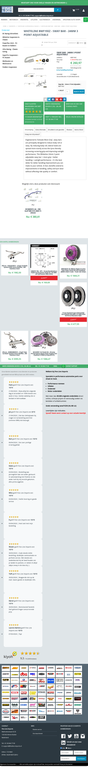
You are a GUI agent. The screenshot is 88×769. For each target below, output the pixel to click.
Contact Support (69, 366)
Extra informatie (41, 130)
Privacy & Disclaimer (66, 764)
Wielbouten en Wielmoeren (7, 62)
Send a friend (78, 130)
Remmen (4, 20)
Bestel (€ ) (79, 92)
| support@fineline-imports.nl (43, 16)
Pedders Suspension (9, 67)
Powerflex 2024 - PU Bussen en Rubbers (9, 44)
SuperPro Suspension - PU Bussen (10, 56)
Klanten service (37, 729)
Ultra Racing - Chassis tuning (10, 50)
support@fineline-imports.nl (12, 746)
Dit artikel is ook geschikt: (56, 130)
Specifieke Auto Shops (71, 20)
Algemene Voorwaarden (8, 764)
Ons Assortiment (38, 733)
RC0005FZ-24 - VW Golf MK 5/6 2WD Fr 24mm (33, 211)
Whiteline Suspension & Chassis (10, 38)
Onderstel (24, 20)
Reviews (69, 130)
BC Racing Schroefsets (10, 34)
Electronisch (45, 20)
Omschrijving (29, 130)
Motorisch (13, 20)
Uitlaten (34, 20)
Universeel (56, 20)
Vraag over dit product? (32, 134)
